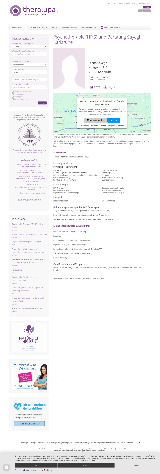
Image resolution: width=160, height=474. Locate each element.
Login (147, 7)
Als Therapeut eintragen (28, 443)
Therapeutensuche (18, 27)
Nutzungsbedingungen (64, 443)
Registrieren (144, 11)
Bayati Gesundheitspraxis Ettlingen (26, 241)
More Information (95, 120)
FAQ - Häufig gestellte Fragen (125, 3)
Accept (113, 120)
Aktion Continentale (127, 443)
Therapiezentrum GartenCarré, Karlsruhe (29, 234)
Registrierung (145, 3)
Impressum (95, 443)
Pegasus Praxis (18, 270)
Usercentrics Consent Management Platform (107, 126)
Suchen (42, 103)
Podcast (53, 27)
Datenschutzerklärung (81, 443)
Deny (36, 465)
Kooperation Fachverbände (109, 443)
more (136, 465)
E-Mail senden (103, 80)
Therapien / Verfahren (38, 27)
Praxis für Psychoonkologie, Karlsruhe (28, 308)
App (109, 3)
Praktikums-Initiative (89, 27)
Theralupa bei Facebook (46, 443)
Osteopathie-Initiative (69, 27)
